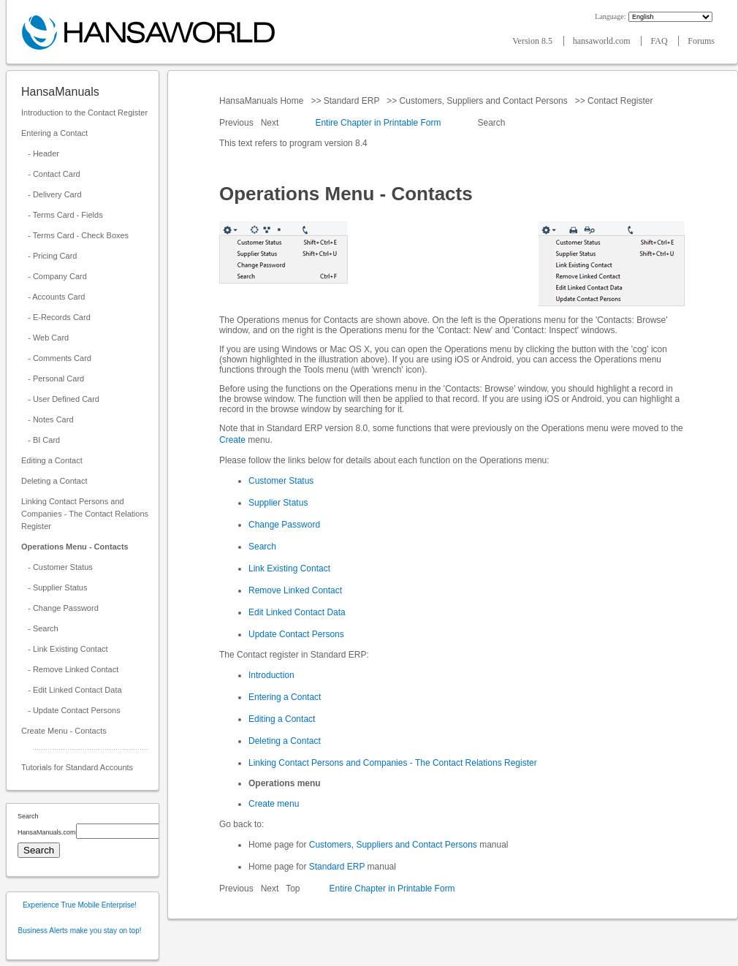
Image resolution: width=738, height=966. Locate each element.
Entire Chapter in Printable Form (378, 123)
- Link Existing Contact (64, 648)
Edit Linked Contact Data (297, 612)
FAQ (659, 41)
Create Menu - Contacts (64, 730)
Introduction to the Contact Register (84, 112)
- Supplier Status (54, 587)
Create (232, 440)
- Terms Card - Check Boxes (75, 235)
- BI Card (40, 440)
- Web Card (45, 337)
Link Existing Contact (289, 568)
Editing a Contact (52, 460)
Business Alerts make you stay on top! (80, 931)
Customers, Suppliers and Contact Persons (483, 101)
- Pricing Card (49, 255)
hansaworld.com (603, 41)
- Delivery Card (51, 194)
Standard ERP (351, 101)
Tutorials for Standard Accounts (77, 767)
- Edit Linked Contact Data (71, 689)
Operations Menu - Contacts (75, 546)
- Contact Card (50, 174)
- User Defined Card (60, 399)
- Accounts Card (53, 296)
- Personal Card (52, 378)
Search (491, 123)
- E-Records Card (56, 317)
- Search (39, 628)
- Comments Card (56, 358)
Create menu (273, 804)
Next (271, 123)
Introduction (271, 675)
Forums (701, 41)
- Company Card (54, 276)
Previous (237, 123)
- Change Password (60, 608)
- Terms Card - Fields (62, 214)
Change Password (284, 525)
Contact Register (620, 101)
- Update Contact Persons (71, 710)
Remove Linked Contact (295, 590)
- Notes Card (47, 419)
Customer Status (280, 481)
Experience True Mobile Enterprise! (80, 905)
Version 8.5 (533, 41)
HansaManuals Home (262, 101)
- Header (40, 153)
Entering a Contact (54, 133)
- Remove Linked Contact (69, 669)
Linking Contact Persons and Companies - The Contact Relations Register (84, 513)
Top (293, 888)
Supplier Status (278, 503)
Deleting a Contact (54, 480)
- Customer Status (57, 567)
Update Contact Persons (296, 634)
